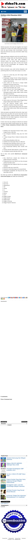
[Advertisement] (14, 250)
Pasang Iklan (4, 538)
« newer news (4, 421)
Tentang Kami (11, 538)
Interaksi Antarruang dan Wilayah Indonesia (16, 458)
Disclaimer (24, 538)
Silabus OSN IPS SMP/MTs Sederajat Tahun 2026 (14, 464)
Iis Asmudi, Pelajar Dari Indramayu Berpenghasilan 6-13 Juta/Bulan (16, 496)
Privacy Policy (17, 538)
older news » (24, 421)
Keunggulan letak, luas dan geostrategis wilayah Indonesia (15, 485)
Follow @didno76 (4, 503)
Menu (25, 11)
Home (4, 11)
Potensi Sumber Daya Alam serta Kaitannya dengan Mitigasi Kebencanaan (16, 481)
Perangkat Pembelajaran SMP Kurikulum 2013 (15, 469)
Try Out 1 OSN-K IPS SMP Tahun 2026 (16, 474)
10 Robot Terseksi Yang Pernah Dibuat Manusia (15, 491)
